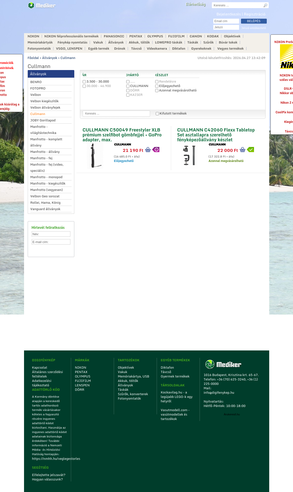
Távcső (136, 48)
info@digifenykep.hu (134, 23)
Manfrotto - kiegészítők (47, 183)
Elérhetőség (195, 4)
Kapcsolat (39, 367)
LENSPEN (82, 385)
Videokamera (157, 48)
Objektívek (232, 36)
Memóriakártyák (40, 42)
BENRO (36, 82)
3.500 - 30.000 (96, 81)
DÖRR (133, 90)
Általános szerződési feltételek (47, 374)
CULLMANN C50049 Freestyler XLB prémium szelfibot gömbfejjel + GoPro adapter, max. (122, 134)
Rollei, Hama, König (45, 202)
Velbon (35, 94)
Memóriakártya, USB (133, 376)
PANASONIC (114, 36)
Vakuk (98, 42)
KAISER (134, 94)
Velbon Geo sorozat (45, 196)
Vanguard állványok (45, 209)
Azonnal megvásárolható (176, 90)
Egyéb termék (98, 48)
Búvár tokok (228, 42)
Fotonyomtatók (39, 48)
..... (130, 81)
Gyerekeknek (201, 48)
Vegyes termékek (230, 48)
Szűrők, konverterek (133, 394)
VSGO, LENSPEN (69, 48)
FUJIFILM (176, 36)
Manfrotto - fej (41, 158)
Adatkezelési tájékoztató (41, 382)
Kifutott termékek (171, 113)
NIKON (33, 36)
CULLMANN (137, 86)
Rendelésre (165, 81)
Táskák (192, 42)
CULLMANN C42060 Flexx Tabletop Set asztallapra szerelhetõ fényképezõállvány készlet (216, 134)
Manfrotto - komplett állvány (46, 142)
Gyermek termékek (175, 376)
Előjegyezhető (167, 86)
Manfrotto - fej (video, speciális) (47, 167)
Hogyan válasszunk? (47, 479)
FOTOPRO (38, 88)
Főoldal (33, 57)
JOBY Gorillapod (43, 120)
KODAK (213, 36)
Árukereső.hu (232, 414)
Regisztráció (255, 14)
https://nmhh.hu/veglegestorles (50, 458)
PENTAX (135, 36)
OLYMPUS (155, 36)
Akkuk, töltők (139, 42)
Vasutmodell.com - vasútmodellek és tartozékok (175, 414)
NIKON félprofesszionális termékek (71, 36)
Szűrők (208, 42)
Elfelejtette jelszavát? (49, 475)
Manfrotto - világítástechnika (43, 129)
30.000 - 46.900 (97, 86)
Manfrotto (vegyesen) (46, 189)
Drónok (120, 48)
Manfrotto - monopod (46, 177)
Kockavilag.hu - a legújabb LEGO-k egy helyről (177, 396)
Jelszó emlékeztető (253, 28)
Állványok (116, 42)
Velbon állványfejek (45, 107)
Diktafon (178, 48)
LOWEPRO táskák (168, 42)
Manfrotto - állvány (45, 151)
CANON (196, 36)
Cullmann (68, 57)
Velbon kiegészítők (44, 101)
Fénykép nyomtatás (72, 42)
